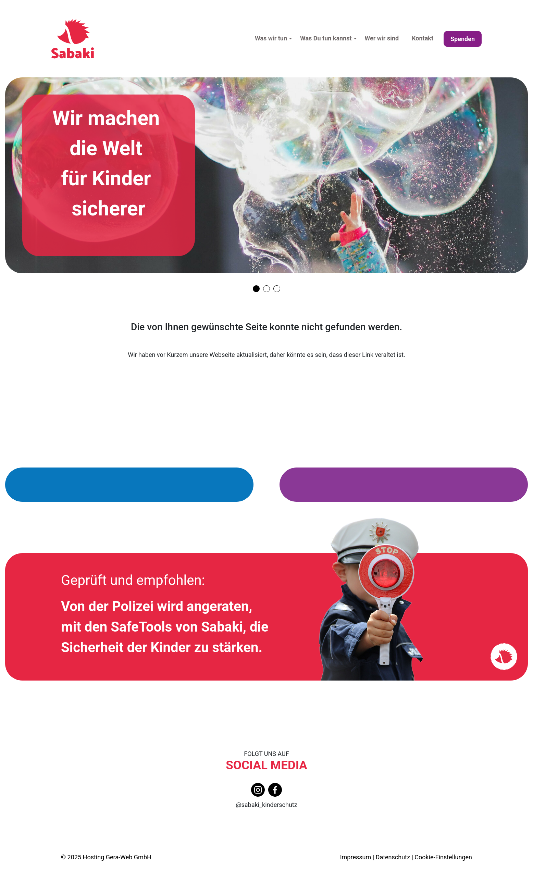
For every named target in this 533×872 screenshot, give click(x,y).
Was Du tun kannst (326, 38)
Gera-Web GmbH (128, 857)
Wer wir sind (382, 38)
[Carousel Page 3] (276, 288)
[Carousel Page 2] (266, 288)
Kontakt (422, 38)
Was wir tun (271, 38)
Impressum (355, 857)
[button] (292, 39)
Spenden (462, 38)
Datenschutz (393, 857)
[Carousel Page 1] (256, 288)
